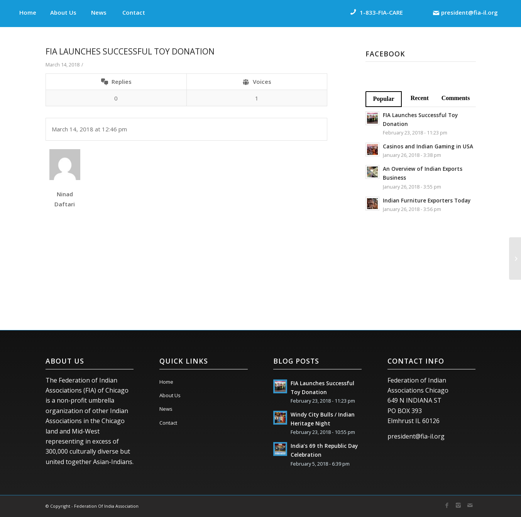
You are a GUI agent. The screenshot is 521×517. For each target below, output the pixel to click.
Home (166, 381)
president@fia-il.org (416, 436)
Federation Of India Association (106, 506)
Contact (168, 422)
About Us (170, 395)
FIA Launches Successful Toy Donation (130, 51)
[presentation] (104, 284)
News (166, 408)
